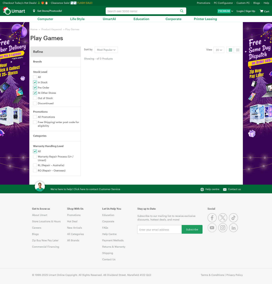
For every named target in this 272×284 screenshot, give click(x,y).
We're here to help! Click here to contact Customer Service (85, 189)
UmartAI (109, 19)
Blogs (256, 2)
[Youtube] (213, 231)
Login (240, 10)
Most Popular (106, 49)
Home (33, 29)
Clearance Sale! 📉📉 (64, 2)
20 (219, 49)
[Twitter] (223, 221)
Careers (36, 227)
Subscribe (192, 229)
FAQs (105, 227)
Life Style (77, 19)
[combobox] (146, 10)
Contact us (234, 189)
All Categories (75, 233)
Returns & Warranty (113, 246)
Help (266, 2)
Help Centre (109, 233)
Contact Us (108, 259)
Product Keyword (51, 29)
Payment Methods (113, 240)
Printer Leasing (205, 19)
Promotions (203, 2)
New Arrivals (74, 227)
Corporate (173, 19)
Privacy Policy (234, 274)
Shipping (107, 252)
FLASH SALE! (84, 2)
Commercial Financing (45, 246)
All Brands (73, 240)
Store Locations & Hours (46, 221)
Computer (45, 19)
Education (141, 19)
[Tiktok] (234, 221)
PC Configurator (223, 2)
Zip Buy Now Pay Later (45, 240)
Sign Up (250, 10)
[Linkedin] (234, 231)
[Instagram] (223, 231)
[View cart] (261, 10)
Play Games (72, 29)
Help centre (212, 189)
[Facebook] (213, 221)
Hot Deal (72, 221)
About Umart (39, 214)
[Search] (181, 11)
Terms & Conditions (212, 274)
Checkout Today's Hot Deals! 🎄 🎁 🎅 (26, 2)
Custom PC (243, 2)
